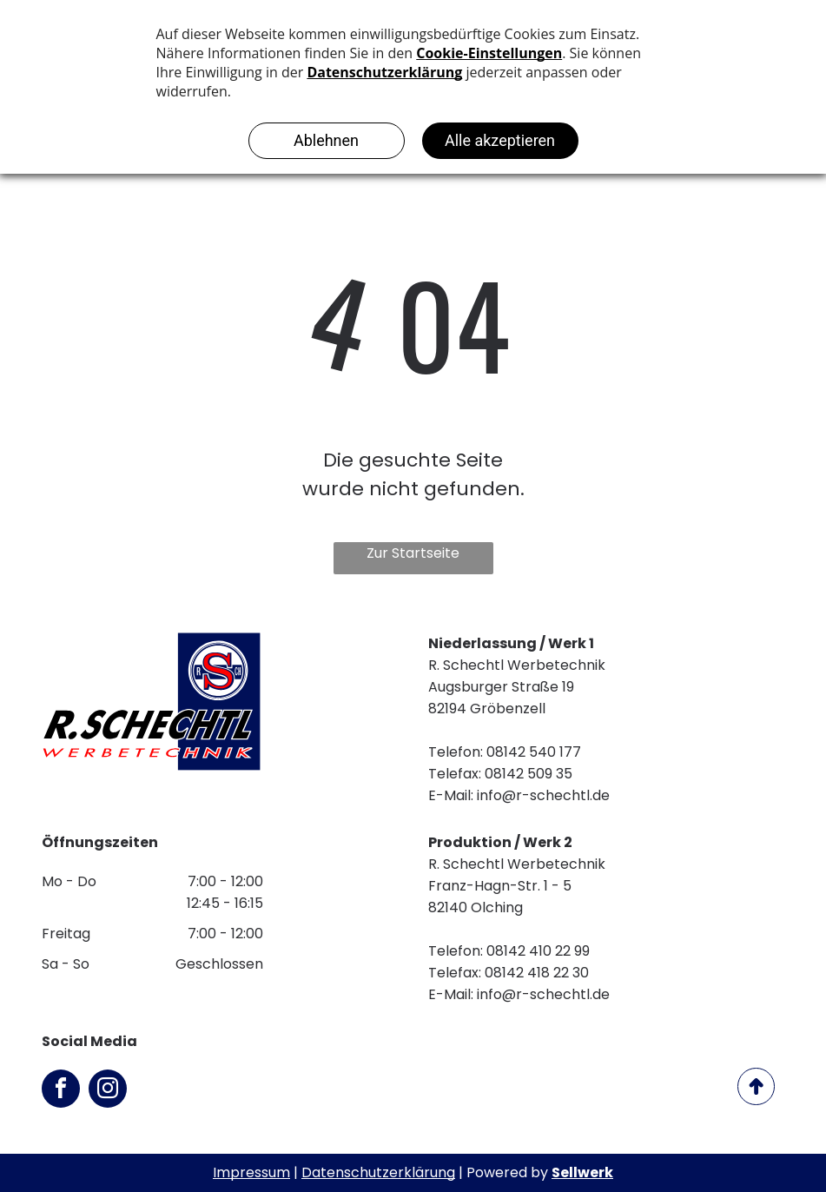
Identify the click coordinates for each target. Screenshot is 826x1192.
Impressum (251, 1172)
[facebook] (61, 1090)
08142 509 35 (528, 774)
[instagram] (108, 1090)
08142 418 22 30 (537, 973)
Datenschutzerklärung (378, 1172)
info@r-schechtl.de (543, 795)
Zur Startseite (413, 553)
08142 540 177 (533, 752)
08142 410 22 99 (538, 951)
